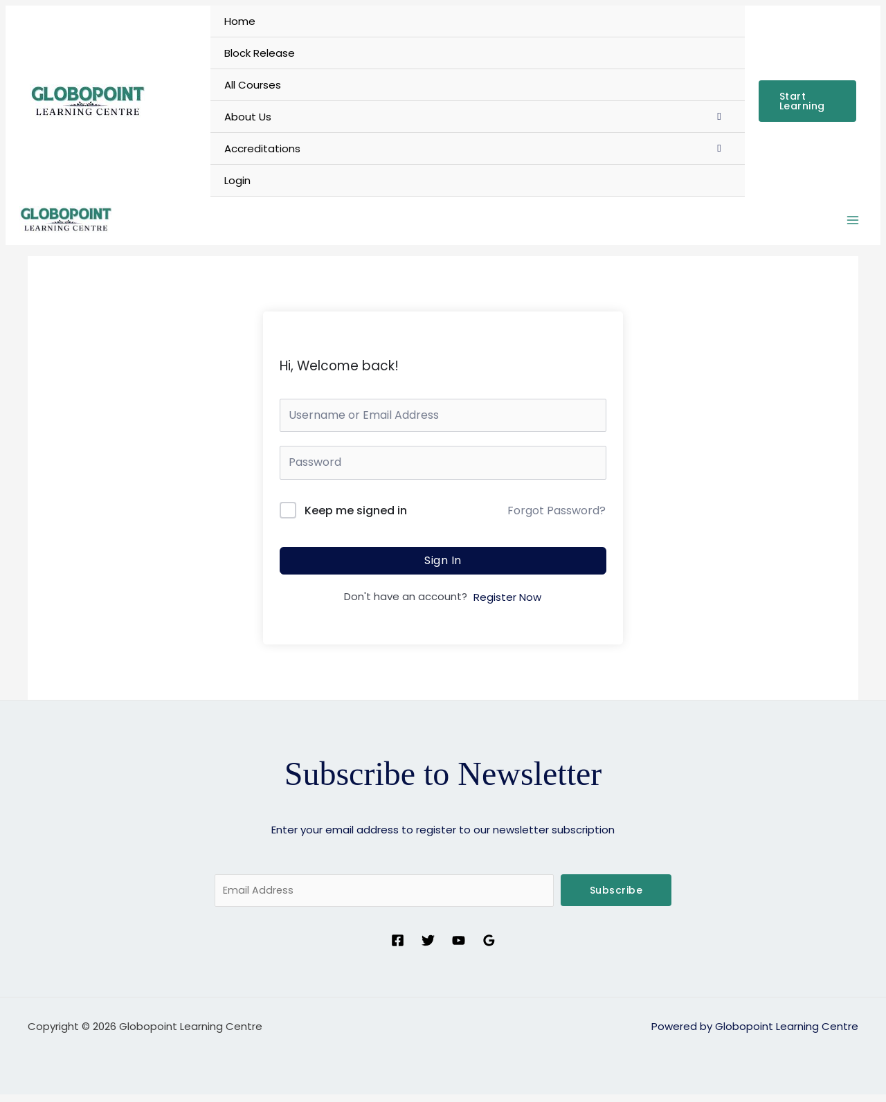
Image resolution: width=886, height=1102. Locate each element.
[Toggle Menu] (719, 116)
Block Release (259, 53)
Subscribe (616, 896)
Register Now (507, 603)
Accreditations (262, 148)
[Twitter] (428, 948)
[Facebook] (397, 948)
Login (237, 180)
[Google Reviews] (489, 948)
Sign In (443, 567)
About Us (247, 116)
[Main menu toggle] (852, 224)
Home (239, 21)
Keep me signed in (356, 517)
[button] (807, 101)
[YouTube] (458, 948)
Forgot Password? (556, 517)
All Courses (252, 85)
